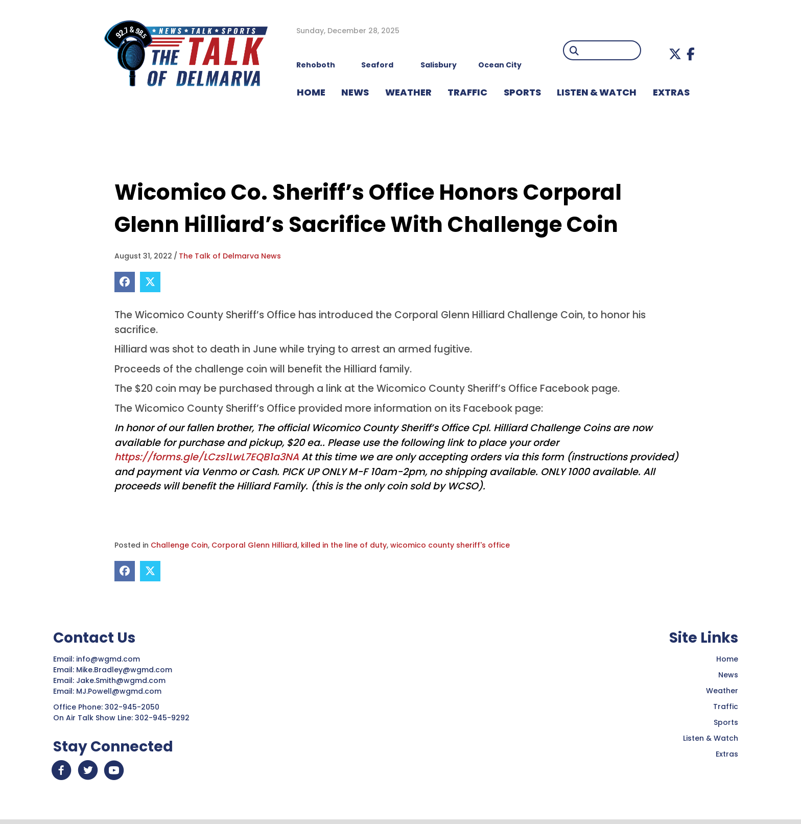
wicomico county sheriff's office (450, 545)
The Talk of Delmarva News (230, 256)
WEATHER (408, 92)
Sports (522, 92)
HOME (311, 92)
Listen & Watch (710, 738)
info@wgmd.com (109, 659)
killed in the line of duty (344, 545)
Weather (722, 691)
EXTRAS (671, 92)
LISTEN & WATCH (597, 92)
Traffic (725, 706)
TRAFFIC (467, 92)
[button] (675, 54)
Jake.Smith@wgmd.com (122, 680)
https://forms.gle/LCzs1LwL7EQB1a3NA (206, 457)
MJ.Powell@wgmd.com (121, 691)
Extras (727, 754)
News (728, 675)
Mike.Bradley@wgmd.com (124, 670)
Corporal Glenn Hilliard (254, 545)
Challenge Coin (179, 545)
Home (727, 659)
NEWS (355, 92)
